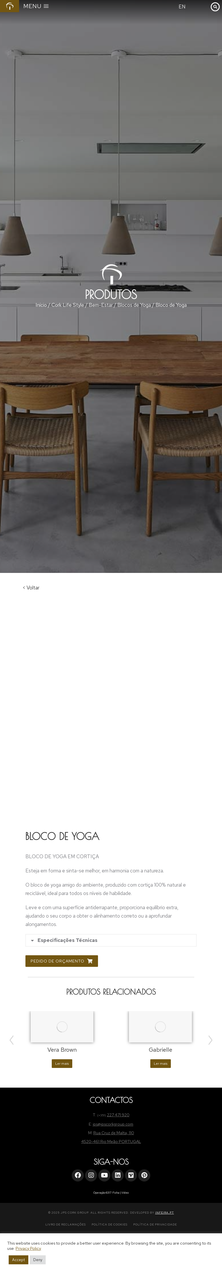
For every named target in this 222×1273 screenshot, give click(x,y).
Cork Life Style (67, 305)
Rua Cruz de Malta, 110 (113, 1132)
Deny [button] (37, 1259)
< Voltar (31, 588)
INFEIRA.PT (164, 1212)
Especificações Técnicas (67, 940)
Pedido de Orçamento (62, 961)
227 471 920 (118, 1114)
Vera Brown (62, 1049)
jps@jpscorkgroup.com (113, 1124)
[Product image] (62, 1027)
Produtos (111, 294)
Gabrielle (160, 1049)
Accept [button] (18, 1259)
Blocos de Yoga (134, 305)
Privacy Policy (28, 1248)
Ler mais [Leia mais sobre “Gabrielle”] (160, 1063)
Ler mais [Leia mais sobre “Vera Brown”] (62, 1063)
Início (41, 305)
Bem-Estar (101, 305)
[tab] (111, 940)
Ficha (115, 1193)
